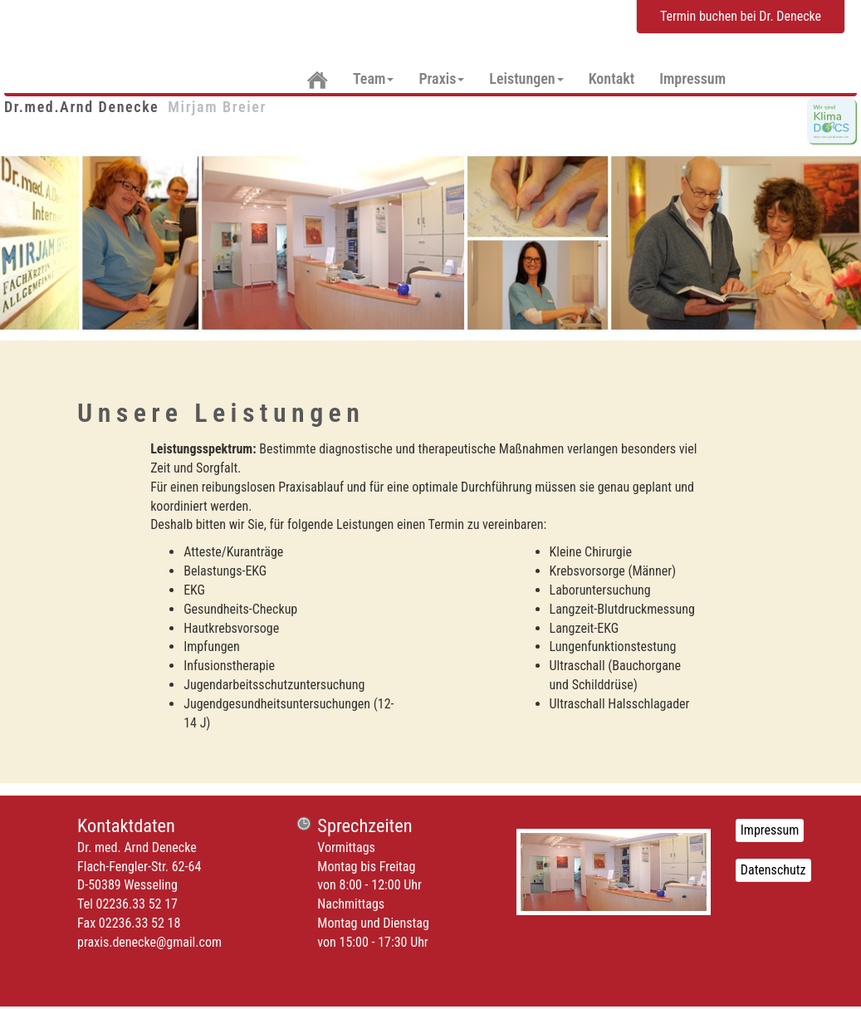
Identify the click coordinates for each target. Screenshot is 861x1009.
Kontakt (611, 78)
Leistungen (526, 78)
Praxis (441, 78)
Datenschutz (773, 870)
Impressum (692, 78)
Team (373, 78)
